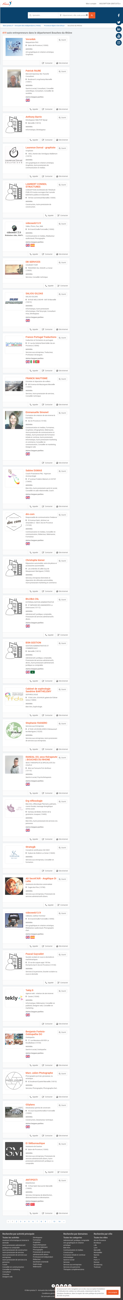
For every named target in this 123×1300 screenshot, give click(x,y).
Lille (95, 1245)
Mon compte (91, 4)
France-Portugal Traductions (41, 337)
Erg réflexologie (34, 800)
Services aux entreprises (72, 1265)
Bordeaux (97, 1243)
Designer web (7, 1277)
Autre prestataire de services (13, 1252)
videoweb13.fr (33, 223)
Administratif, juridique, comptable (76, 1240)
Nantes (96, 1255)
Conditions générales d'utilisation (54, 1293)
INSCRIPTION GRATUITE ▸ (110, 4)
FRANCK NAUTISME (36, 378)
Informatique (68, 1257)
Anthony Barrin (34, 116)
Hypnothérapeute (39, 1245)
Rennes (96, 1262)
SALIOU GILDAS (34, 293)
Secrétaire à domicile (40, 1262)
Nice (95, 1257)
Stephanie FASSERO (36, 722)
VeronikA (30, 39)
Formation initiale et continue (74, 1255)
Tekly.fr (30, 990)
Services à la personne (71, 1267)
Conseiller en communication (13, 1267)
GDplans (30, 1104)
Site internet (62, 63)
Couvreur (5, 1274)
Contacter (47, 63)
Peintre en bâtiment (40, 1247)
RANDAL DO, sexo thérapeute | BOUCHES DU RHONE (41, 758)
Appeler (34, 109)
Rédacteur (37, 1259)
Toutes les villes (101, 1237)
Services (66, 1262)
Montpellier (98, 1252)
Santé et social (68, 1260)
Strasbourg (98, 1265)
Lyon (95, 1248)
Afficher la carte (97, 66)
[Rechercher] (92, 15)
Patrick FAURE (33, 70)
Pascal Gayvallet (35, 953)
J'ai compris (112, 1292)
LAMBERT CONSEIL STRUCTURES (36, 185)
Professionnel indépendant (43, 1257)
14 (59, 1221)
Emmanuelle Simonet (37, 412)
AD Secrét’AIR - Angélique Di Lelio (41, 880)
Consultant (6, 1272)
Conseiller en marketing (11, 1269)
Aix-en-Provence (100, 1240)
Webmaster (37, 1267)
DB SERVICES (33, 261)
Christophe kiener (35, 560)
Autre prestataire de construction (14, 1250)
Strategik (30, 846)
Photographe (38, 1250)
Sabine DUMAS (34, 470)
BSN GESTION (33, 642)
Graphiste (36, 1242)
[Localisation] (73, 15)
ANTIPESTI (32, 1179)
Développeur (37, 1237)
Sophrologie (37, 1264)
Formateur (37, 1240)
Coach (4, 1265)
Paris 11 (97, 1260)
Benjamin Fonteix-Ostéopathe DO (35, 1033)
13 (54, 1221)
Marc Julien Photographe (39, 1072)
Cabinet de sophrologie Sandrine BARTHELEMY (38, 690)
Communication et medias (73, 1250)
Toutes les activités (10, 1237)
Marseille (97, 1250)
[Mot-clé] (43, 15)
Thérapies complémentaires (73, 1269)
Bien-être (66, 1248)
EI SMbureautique (35, 1143)
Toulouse (97, 1267)
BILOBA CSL (32, 598)
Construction (68, 1252)
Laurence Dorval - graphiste (40, 147)
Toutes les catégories (72, 1237)
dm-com (30, 514)
